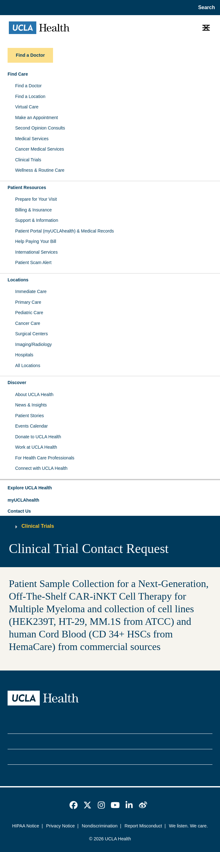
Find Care (18, 74)
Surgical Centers (31, 333)
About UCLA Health (34, 394)
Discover (17, 382)
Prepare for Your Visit (36, 199)
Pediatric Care (29, 312)
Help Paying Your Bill (35, 241)
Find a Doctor (28, 85)
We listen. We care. (188, 825)
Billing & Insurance (33, 209)
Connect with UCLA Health (41, 468)
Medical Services (32, 138)
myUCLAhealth (23, 500)
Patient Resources (27, 187)
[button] (110, 488)
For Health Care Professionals (44, 457)
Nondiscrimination (99, 825)
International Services (36, 252)
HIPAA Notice (25, 825)
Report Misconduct (143, 825)
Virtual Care (27, 106)
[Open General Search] (204, 7)
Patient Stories (29, 415)
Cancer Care (27, 323)
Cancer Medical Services (39, 149)
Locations (18, 279)
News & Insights (31, 404)
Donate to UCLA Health (38, 436)
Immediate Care (31, 291)
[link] (73, 805)
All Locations (27, 365)
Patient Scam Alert (33, 262)
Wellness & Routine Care (39, 170)
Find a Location (30, 96)
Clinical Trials (28, 159)
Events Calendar (31, 426)
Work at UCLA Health (36, 447)
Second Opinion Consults (40, 127)
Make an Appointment (36, 117)
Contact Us (19, 511)
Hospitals (24, 354)
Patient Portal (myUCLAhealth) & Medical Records (64, 230)
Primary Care (28, 302)
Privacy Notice (60, 825)
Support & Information (36, 220)
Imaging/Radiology (33, 344)
